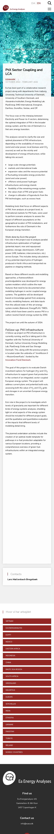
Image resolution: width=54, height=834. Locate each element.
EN (38, 3)
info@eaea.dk (27, 823)
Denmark (10, 79)
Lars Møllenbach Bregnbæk (23, 579)
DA (33, 3)
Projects (19, 49)
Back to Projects (40, 57)
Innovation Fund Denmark (18, 360)
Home (9, 49)
